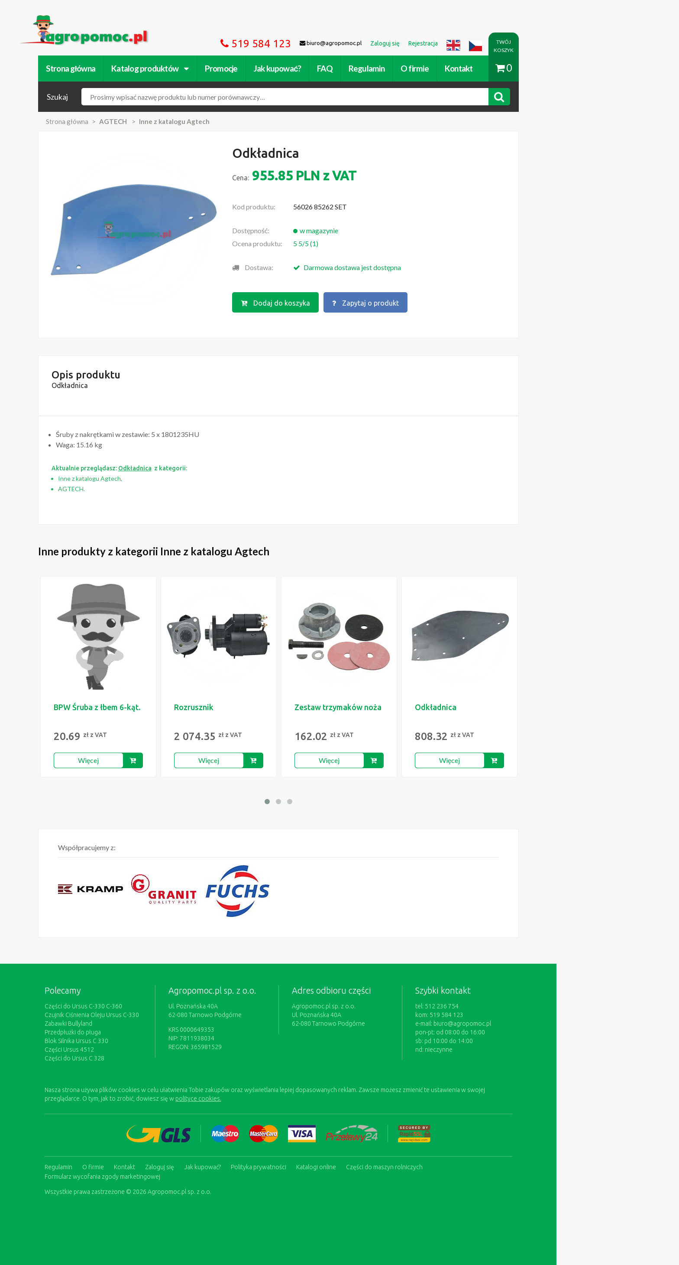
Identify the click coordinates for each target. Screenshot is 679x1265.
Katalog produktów (211, 68)
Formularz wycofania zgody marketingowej (163, 1174)
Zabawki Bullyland (129, 1023)
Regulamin (428, 68)
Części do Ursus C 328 (135, 1058)
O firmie (476, 68)
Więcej (149, 760)
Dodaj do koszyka (336, 302)
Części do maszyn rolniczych (445, 1166)
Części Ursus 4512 (130, 1049)
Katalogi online (377, 1166)
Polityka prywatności (319, 1166)
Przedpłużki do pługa (134, 1032)
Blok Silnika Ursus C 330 (137, 1040)
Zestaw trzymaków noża (399, 707)
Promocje (282, 68)
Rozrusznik (255, 707)
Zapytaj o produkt (427, 302)
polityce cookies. (259, 1098)
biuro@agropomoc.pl (523, 1023)
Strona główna (131, 68)
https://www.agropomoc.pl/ (122, 20)
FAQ (386, 68)
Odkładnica (496, 707)
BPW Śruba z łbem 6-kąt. (158, 707)
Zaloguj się (220, 1166)
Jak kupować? (338, 68)
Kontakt (520, 68)
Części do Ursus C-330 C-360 (144, 1006)
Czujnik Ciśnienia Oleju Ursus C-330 (153, 1014)
